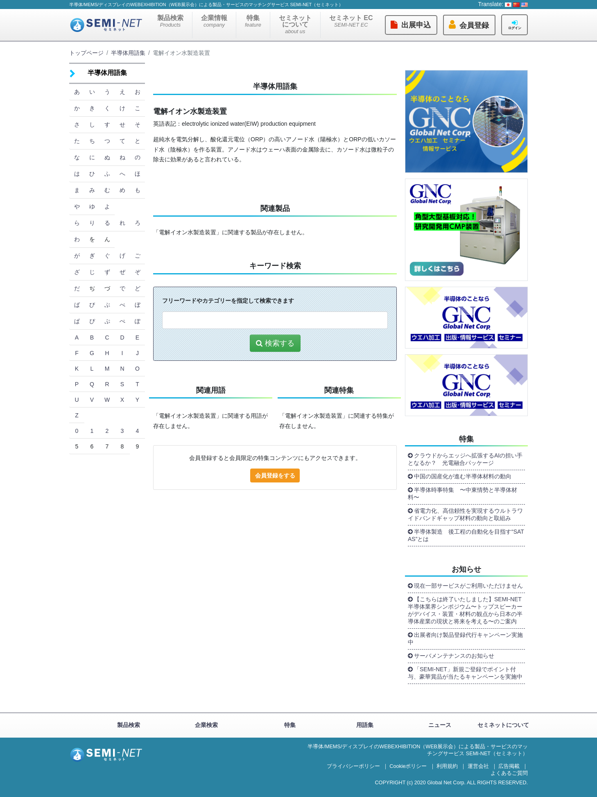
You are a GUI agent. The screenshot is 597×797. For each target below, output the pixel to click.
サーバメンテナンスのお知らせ (454, 655)
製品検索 (170, 21)
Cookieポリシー (408, 766)
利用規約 (447, 766)
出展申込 (416, 25)
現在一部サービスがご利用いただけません (468, 585)
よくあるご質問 (509, 773)
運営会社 (478, 766)
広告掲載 (509, 766)
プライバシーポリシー (353, 766)
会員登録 (474, 25)
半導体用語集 (128, 53)
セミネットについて (295, 24)
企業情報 (214, 21)
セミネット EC (351, 21)
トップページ (86, 53)
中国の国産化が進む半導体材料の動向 (462, 476)
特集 (253, 21)
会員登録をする (275, 475)
